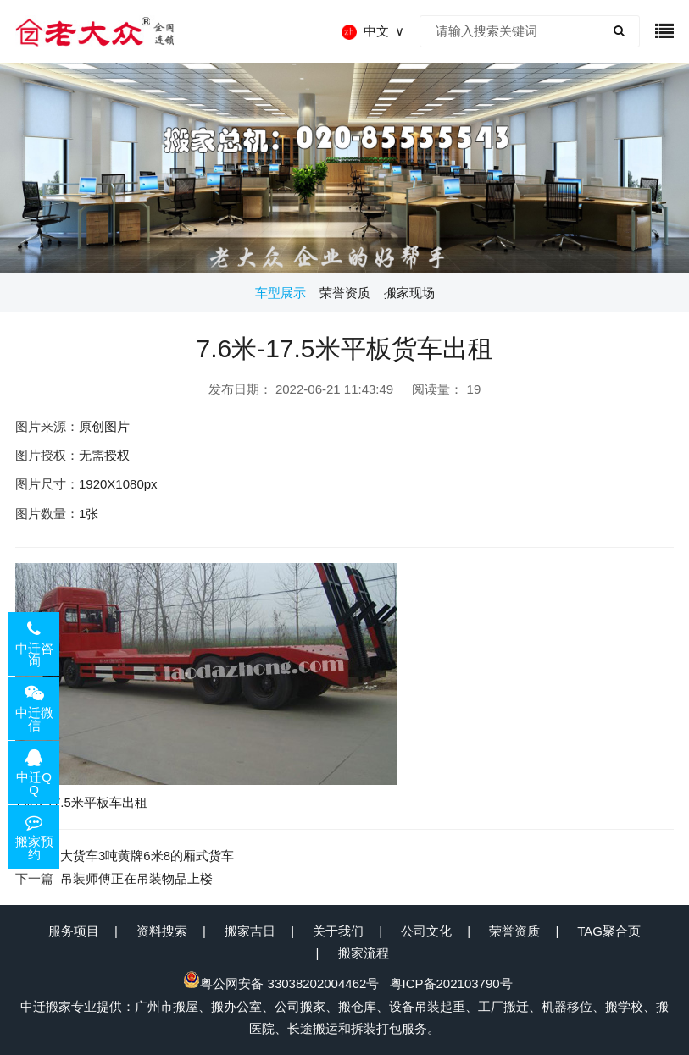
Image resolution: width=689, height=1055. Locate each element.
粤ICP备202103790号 (451, 983)
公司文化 (426, 931)
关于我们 (338, 931)
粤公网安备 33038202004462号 (281, 983)
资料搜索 (161, 931)
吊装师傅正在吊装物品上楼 (136, 878)
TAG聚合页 (609, 931)
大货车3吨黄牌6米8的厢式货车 (147, 855)
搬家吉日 (250, 931)
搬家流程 (363, 953)
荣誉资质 (514, 931)
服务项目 (73, 931)
